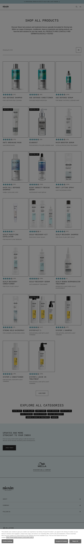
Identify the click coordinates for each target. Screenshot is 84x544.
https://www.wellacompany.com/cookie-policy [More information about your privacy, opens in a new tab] (20, 539)
